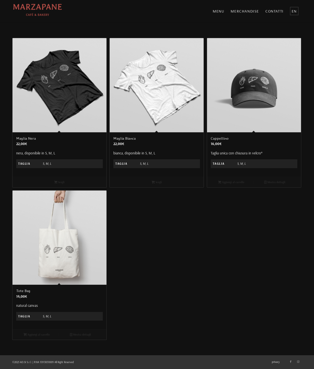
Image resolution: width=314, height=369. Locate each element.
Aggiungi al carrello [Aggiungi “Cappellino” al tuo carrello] (231, 182)
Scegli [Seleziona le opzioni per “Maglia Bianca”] (157, 182)
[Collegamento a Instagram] (298, 361)
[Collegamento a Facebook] (290, 361)
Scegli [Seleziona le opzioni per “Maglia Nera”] (59, 182)
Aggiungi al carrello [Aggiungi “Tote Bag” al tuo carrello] (37, 334)
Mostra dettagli (274, 182)
